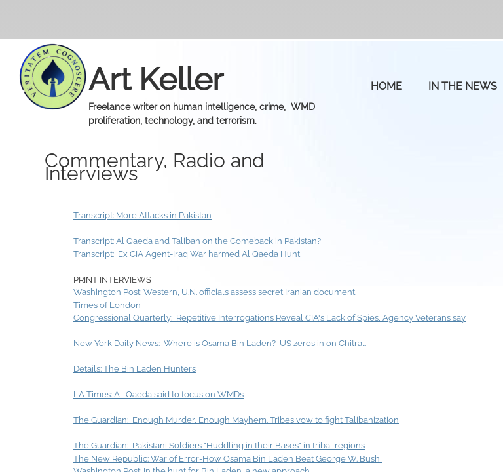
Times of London (107, 305)
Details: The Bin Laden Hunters (134, 369)
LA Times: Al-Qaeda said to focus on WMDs (158, 394)
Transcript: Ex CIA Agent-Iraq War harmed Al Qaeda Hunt (187, 254)
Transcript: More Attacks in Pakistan (142, 215)
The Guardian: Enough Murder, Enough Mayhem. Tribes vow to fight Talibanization (236, 420)
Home (386, 86)
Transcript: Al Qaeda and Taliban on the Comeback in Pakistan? (197, 241)
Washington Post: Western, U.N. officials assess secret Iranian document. (214, 292)
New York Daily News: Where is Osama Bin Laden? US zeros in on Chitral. (219, 343)
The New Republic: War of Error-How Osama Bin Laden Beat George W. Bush (227, 458)
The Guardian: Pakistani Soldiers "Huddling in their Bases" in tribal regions (219, 445)
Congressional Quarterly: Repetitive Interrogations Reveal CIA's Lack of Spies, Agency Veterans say (269, 318)
